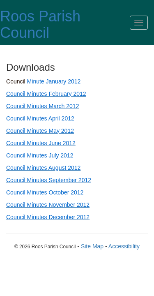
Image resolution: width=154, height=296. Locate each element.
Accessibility (124, 246)
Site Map (92, 246)
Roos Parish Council (40, 24)
